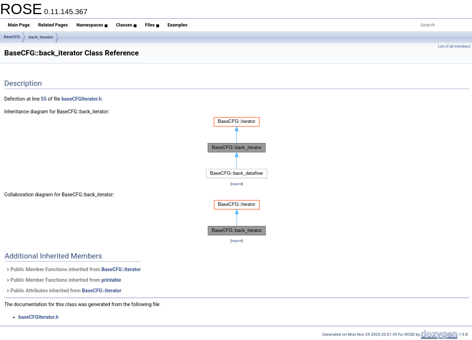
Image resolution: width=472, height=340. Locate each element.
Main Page (19, 25)
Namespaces (91, 25)
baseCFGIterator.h (82, 99)
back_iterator (41, 37)
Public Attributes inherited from (63, 290)
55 (44, 99)
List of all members (454, 46)
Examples (178, 25)
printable (111, 280)
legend (237, 184)
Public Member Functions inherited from (73, 269)
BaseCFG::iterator (121, 269)
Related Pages (53, 25)
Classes (126, 25)
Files (152, 25)
